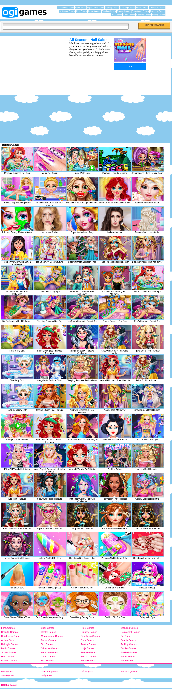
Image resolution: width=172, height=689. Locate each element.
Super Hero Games (95, 8)
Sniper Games (8, 652)
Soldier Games (128, 648)
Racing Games (158, 15)
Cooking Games (112, 8)
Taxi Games (47, 644)
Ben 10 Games (88, 656)
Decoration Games (66, 8)
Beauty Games (128, 640)
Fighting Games (109, 11)
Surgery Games (89, 632)
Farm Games (8, 628)
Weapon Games (49, 652)
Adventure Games (157, 8)
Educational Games (140, 11)
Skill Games (80, 8)
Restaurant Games (130, 632)
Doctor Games (48, 632)
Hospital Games (9, 632)
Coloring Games (127, 8)
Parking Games (129, 644)
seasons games (129, 671)
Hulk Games (47, 660)
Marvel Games (128, 656)
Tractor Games (88, 644)
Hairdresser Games (11, 636)
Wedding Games (129, 628)
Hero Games (7, 656)
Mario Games (8, 648)
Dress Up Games (157, 11)
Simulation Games (90, 636)
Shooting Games (143, 15)
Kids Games (81, 11)
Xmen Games (48, 656)
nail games (46, 675)
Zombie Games (89, 652)
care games (7, 671)
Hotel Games (87, 628)
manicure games (49, 671)
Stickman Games (50, 648)
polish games (87, 671)
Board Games (142, 8)
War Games (117, 15)
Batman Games (9, 660)
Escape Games (123, 11)
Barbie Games (48, 640)
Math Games (127, 660)
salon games (7, 675)
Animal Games (8, 640)
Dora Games (87, 640)
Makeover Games (67, 11)
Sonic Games (88, 660)
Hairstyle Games (9, 644)
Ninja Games (87, 648)
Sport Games (129, 15)
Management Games (51, 636)
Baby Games (47, 628)
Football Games (129, 652)
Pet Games (126, 636)
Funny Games (94, 11)
